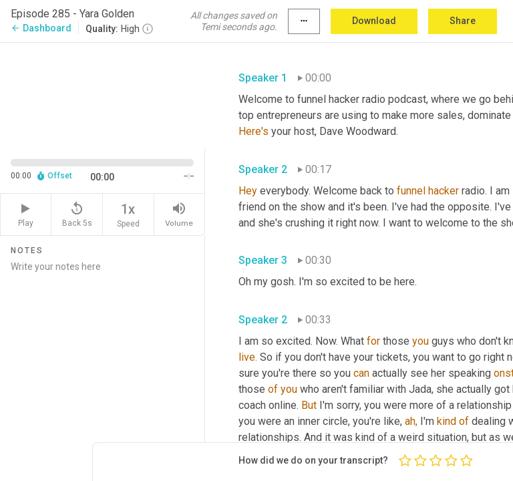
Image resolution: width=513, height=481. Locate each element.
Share (463, 20)
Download (374, 20)
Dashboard (41, 28)
